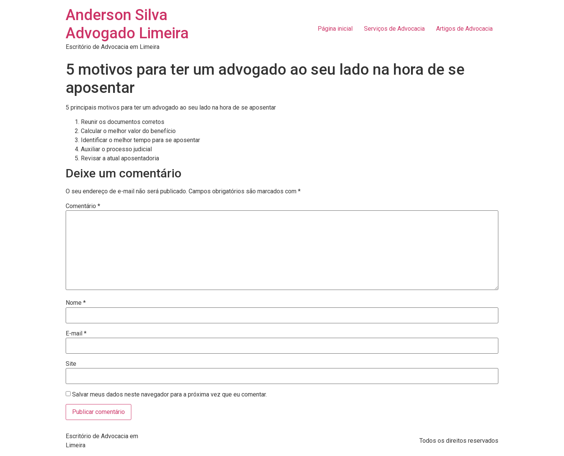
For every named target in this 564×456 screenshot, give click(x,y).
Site (71, 364)
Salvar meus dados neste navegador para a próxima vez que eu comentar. (169, 395)
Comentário (83, 206)
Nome (76, 303)
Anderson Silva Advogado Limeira (127, 24)
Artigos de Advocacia (464, 28)
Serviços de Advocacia (394, 28)
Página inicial (335, 28)
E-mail (76, 334)
